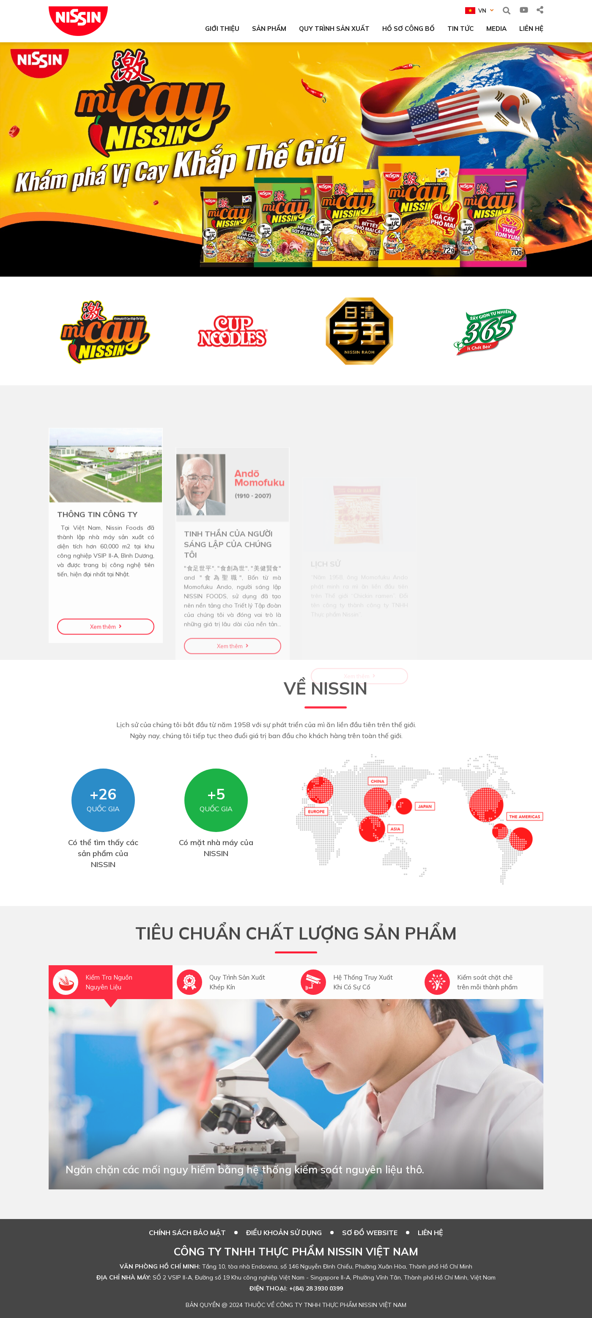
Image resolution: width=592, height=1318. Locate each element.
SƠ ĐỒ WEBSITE (369, 1232)
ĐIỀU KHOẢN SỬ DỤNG (284, 1232)
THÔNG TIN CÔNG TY (97, 570)
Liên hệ (430, 1232)
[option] (296, 159)
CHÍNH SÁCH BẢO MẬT (187, 1232)
